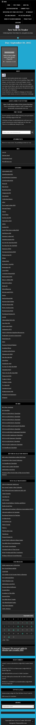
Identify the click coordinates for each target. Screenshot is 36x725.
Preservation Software (9, 587)
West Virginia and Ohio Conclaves (12, 552)
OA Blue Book (6, 518)
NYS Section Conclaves (25, 15)
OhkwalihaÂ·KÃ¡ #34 (8, 320)
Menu (5, 2)
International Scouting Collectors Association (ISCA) (17, 509)
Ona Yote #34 (6, 323)
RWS (3, 342)
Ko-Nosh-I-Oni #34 (7, 264)
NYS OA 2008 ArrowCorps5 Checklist (13, 426)
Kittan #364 (5, 261)
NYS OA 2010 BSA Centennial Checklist (14, 432)
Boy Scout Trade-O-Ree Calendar (12, 487)
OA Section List (6, 521)
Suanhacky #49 (6, 363)
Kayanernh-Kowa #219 (9, 252)
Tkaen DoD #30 (6, 376)
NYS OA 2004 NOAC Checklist (11, 419)
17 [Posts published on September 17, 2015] (18, 630)
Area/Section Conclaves (9, 177)
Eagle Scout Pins (7, 506)
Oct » (7, 640)
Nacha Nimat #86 (7, 298)
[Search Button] (18, 38)
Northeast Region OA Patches (11, 515)
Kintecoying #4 (6, 255)
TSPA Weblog (6, 609)
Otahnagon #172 (7, 329)
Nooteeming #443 (7, 311)
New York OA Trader (18, 30)
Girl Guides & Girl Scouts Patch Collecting (14, 574)
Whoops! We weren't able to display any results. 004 (14, 649)
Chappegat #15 (6, 193)
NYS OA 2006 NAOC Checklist (11, 423)
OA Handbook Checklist (9, 447)
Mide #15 (4, 286)
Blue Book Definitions (12, 8)
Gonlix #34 (5, 227)
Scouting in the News (8, 351)
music (4, 295)
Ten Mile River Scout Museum (11, 543)
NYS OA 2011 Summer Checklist (11, 438)
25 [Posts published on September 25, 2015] (22, 633)
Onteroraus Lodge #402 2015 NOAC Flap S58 (9, 57)
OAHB (4, 317)
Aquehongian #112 (7, 174)
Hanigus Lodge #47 (8, 236)
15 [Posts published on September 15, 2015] (9, 630)
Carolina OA (5, 497)
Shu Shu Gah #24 (7, 357)
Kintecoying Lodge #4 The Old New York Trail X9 (17, 693)
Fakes (4, 211)
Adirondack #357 (7, 171)
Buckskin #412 (6, 190)
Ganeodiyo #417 (7, 221)
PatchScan (5, 534)
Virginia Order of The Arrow (10, 549)
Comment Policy (25, 8)
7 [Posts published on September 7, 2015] (4, 626)
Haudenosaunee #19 (8, 239)
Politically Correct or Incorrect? (11, 335)
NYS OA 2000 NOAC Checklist (11, 413)
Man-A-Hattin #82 (7, 280)
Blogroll (4, 183)
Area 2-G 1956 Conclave (21, 673)
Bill (4, 61)
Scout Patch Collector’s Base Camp (12, 540)
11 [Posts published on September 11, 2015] (22, 626)
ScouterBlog (6, 590)
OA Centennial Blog (8, 578)
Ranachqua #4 (6, 339)
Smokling (5, 360)
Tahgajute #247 (6, 370)
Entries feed (6, 155)
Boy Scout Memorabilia (9, 568)
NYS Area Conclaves (10, 15)
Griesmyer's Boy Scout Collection (12, 460)
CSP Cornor (5, 500)
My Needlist (6, 410)
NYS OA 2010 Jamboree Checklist (12, 435)
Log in (4, 152)
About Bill (26, 5)
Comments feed (7, 158)
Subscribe (18, 22)
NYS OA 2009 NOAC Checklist (11, 429)
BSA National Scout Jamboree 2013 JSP (14, 490)
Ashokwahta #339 (7, 180)
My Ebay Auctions (7, 407)
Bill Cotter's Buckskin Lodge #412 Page (14, 457)
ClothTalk (5, 571)
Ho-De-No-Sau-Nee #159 (9, 242)
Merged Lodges (7, 283)
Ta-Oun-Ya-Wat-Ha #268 (9, 366)
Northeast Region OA (8, 314)
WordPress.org (7, 161)
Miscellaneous (6, 289)
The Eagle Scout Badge (9, 546)
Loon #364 (5, 270)
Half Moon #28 (6, 233)
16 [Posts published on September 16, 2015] (13, 630)
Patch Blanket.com (7, 581)
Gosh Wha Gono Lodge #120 (10, 230)
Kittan (4, 258)
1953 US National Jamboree (10, 484)
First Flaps (5, 214)
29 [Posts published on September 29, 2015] (9, 637)
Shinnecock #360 (7, 354)
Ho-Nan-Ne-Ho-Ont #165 (9, 245)
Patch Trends (6, 524)
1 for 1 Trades (16, 5)
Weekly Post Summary (9, 394)
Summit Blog (6, 596)
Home (8, 5)
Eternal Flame (6, 208)
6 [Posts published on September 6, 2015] (31, 623)
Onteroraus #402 (9, 52)
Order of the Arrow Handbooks (12, 19)
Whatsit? (4, 397)
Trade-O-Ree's (6, 379)
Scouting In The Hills (8, 593)
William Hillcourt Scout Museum (12, 555)
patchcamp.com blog (8, 469)
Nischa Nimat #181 (7, 304)
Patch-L (4, 528)
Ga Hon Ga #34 (6, 218)
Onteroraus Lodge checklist (10, 466)
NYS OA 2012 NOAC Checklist (11, 441)
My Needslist (29, 12)
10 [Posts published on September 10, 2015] (18, 626)
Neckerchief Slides (8, 301)
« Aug (3, 640)
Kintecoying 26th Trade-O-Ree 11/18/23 (13, 12)
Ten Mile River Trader (9, 599)
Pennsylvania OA (7, 537)
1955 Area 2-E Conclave (9, 696)
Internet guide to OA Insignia (10, 512)
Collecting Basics (7, 199)
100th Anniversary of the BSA (11, 565)
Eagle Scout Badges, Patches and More (13, 503)
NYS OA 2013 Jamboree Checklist (12, 444)
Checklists (5, 196)
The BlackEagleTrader (9, 602)
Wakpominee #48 (7, 391)
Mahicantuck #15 (7, 276)
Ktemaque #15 (6, 267)
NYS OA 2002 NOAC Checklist (11, 416)
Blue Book (5, 187)
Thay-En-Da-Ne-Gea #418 (9, 373)
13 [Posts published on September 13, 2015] (31, 626)
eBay (3, 202)
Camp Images (6, 493)
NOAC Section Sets (8, 307)
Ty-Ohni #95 (6, 385)
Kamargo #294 (6, 249)
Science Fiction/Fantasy (9, 345)
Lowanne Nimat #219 (8, 273)
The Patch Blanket (7, 605)
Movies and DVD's (7, 292)
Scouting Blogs (6, 348)
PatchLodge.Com (7, 531)
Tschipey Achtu (6, 382)
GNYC (4, 224)
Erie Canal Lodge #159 (8, 205)
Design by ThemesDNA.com (18, 723)
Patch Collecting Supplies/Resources (13, 332)
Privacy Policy (28, 19)
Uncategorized (6, 388)
